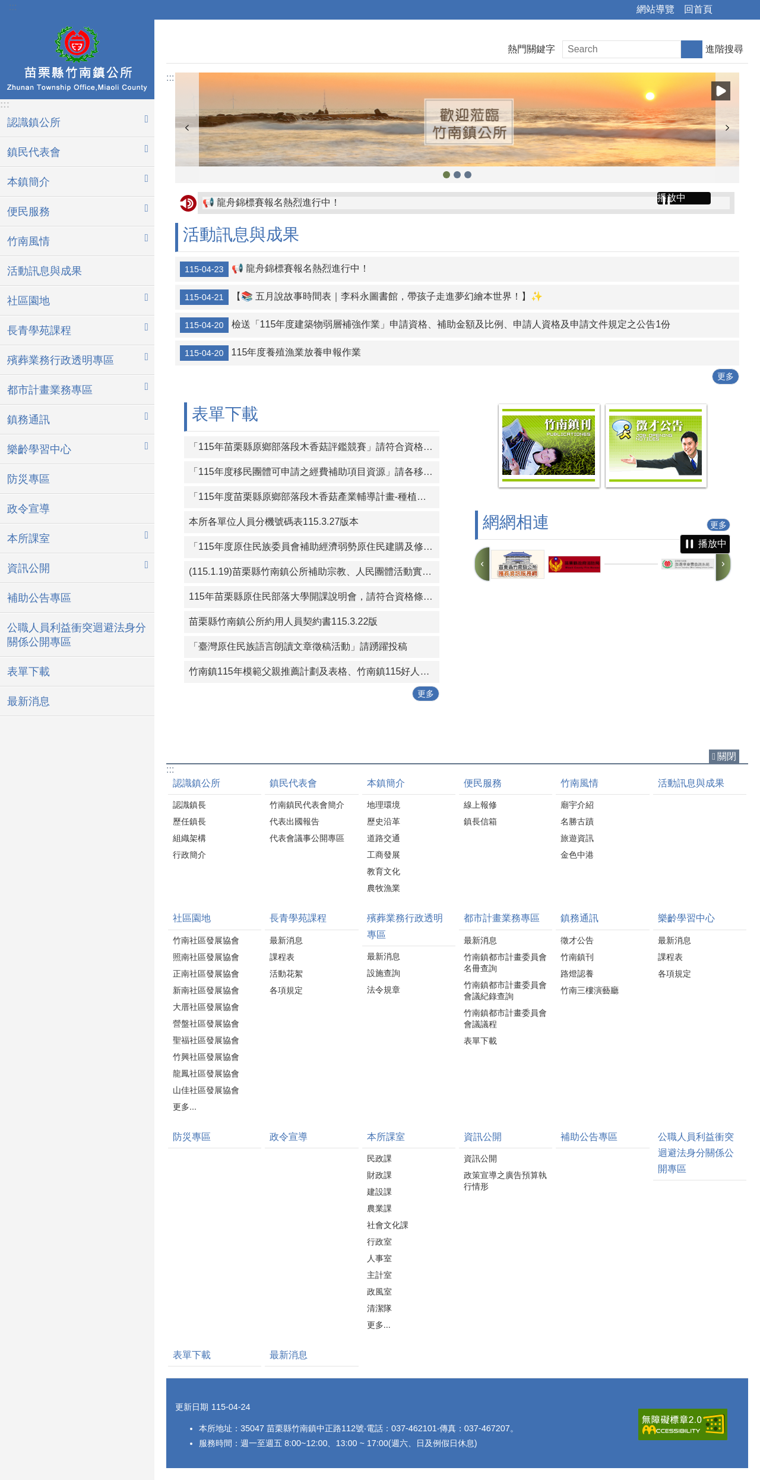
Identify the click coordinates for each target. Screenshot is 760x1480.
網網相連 (516, 522)
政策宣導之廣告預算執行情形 (505, 1180)
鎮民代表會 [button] (34, 152)
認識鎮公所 (196, 783)
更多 (725, 376)
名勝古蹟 (577, 821)
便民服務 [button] (28, 212)
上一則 (187, 128)
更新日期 (191, 1407)
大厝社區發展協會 (206, 1007)
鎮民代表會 (293, 783)
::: (13, 7)
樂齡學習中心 (686, 918)
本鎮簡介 (386, 783)
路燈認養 (577, 973)
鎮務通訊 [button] (28, 420)
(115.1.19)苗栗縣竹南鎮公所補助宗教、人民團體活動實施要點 (314, 571)
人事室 (379, 1258)
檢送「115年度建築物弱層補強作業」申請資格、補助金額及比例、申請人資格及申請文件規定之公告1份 (425, 325)
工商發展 (383, 854)
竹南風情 (579, 783)
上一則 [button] (482, 564)
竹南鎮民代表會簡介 (307, 805)
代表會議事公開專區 (307, 838)
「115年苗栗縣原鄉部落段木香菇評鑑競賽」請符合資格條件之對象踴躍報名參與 (314, 447)
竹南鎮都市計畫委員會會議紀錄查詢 (505, 990)
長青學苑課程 (298, 918)
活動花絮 (286, 973)
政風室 (379, 1291)
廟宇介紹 (577, 805)
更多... (185, 1106)
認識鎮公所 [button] (34, 122)
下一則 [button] (723, 564)
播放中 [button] (720, 90)
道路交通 (383, 838)
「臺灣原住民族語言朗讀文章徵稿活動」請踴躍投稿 (298, 646)
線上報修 (480, 805)
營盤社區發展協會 (206, 1023)
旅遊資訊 (577, 838)
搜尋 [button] (691, 49)
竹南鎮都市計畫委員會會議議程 (505, 1018)
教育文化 (383, 871)
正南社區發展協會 (206, 973)
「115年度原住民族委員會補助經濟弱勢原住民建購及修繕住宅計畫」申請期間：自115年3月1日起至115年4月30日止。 (314, 546)
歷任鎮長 (189, 821)
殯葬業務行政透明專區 (405, 926)
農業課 (379, 1208)
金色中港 (577, 854)
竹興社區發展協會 (206, 1057)
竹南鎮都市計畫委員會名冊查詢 (505, 962)
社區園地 (192, 918)
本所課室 (386, 1137)
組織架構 (189, 838)
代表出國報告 (294, 821)
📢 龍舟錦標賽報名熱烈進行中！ (271, 202)
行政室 (379, 1241)
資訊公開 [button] (28, 568)
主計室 (379, 1275)
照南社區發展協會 (206, 957)
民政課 (379, 1158)
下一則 (727, 128)
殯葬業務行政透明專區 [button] (60, 360)
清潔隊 (379, 1308)
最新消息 (28, 701)
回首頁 (698, 9)
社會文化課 (387, 1225)
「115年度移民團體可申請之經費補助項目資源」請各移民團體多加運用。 (314, 472)
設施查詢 (383, 973)
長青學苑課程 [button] (39, 330)
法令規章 (383, 989)
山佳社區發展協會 (206, 1090)
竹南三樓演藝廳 (589, 990)
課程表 (282, 957)
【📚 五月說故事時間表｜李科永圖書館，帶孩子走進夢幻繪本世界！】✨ (361, 297)
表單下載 (28, 672)
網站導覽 (655, 9)
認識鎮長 (189, 805)
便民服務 (483, 783)
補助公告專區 (39, 598)
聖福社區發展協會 (206, 1040)
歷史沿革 (383, 821)
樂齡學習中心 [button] (39, 449)
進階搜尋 (724, 49)
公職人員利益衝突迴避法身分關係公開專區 (76, 635)
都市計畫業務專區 (502, 918)
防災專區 (28, 479)
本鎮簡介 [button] (28, 182)
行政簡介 (189, 854)
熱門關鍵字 (531, 49)
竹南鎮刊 (577, 957)
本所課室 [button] (28, 538)
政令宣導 (28, 509)
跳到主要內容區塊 (6, 6)
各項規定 (286, 990)
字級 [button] (744, 10)
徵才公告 (577, 940)
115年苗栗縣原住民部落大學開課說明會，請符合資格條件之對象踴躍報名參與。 (314, 596)
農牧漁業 (383, 888)
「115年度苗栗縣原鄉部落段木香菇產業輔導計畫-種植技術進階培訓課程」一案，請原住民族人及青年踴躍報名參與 (314, 497)
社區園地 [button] (28, 301)
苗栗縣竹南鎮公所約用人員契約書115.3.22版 (283, 621)
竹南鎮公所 (77, 57)
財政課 (379, 1175)
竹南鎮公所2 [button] (457, 174)
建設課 (379, 1191)
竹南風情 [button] (28, 241)
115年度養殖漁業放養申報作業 (270, 353)
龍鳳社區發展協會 (206, 1073)
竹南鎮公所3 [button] (446, 174)
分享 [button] (727, 10)
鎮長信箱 (480, 821)
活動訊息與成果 (44, 271)
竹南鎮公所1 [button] (467, 174)
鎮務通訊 (579, 918)
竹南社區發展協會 (206, 940)
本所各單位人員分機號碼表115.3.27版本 (274, 522)
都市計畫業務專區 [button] (50, 390)
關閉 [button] (726, 756)
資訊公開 (483, 1137)
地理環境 (383, 805)
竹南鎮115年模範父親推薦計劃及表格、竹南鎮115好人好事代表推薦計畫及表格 (314, 671)
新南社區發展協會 (206, 990)
